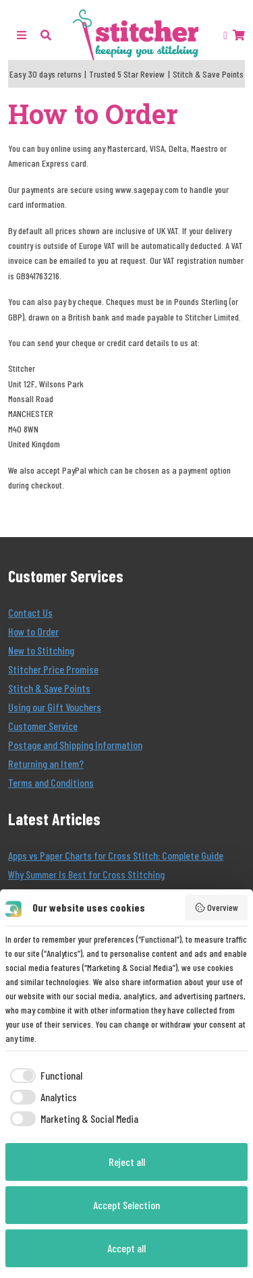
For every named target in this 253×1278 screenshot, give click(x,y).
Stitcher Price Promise (53, 669)
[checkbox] (43, 1075)
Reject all (127, 1161)
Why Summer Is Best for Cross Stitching (86, 874)
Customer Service (43, 725)
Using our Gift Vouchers (54, 706)
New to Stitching (41, 650)
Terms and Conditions (51, 782)
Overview (216, 907)
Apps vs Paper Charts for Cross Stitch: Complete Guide (115, 855)
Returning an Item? (46, 763)
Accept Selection (126, 1204)
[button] (45, 34)
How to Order (33, 631)
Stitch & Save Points (49, 688)
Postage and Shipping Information (75, 744)
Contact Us (30, 612)
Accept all (126, 1248)
